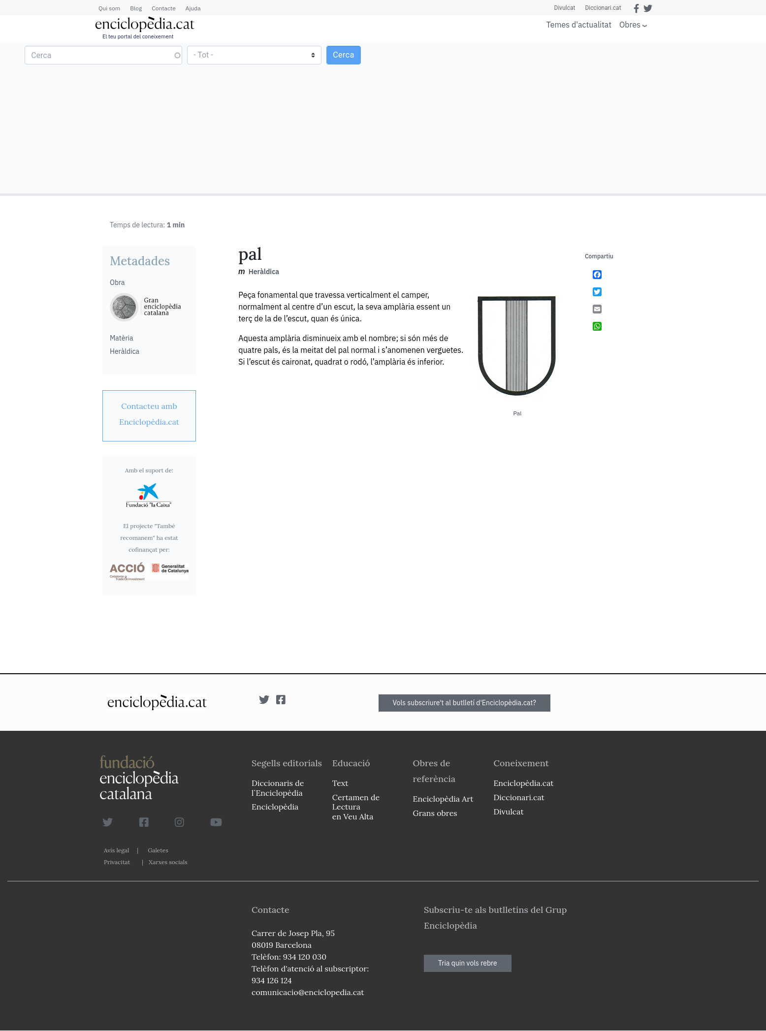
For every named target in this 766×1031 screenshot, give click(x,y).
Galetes (158, 850)
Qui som (109, 8)
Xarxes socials (168, 862)
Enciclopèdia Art (443, 799)
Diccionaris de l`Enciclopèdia (278, 787)
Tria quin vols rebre (467, 963)
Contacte (163, 8)
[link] (149, 414)
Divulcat (564, 7)
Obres (629, 24)
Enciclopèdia (275, 807)
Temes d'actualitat (578, 24)
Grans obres (435, 813)
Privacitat (117, 862)
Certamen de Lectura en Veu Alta (356, 806)
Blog (136, 8)
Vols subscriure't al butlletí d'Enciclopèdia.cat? (465, 702)
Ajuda (193, 8)
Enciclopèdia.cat (523, 783)
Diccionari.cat (603, 7)
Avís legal (116, 850)
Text (340, 783)
